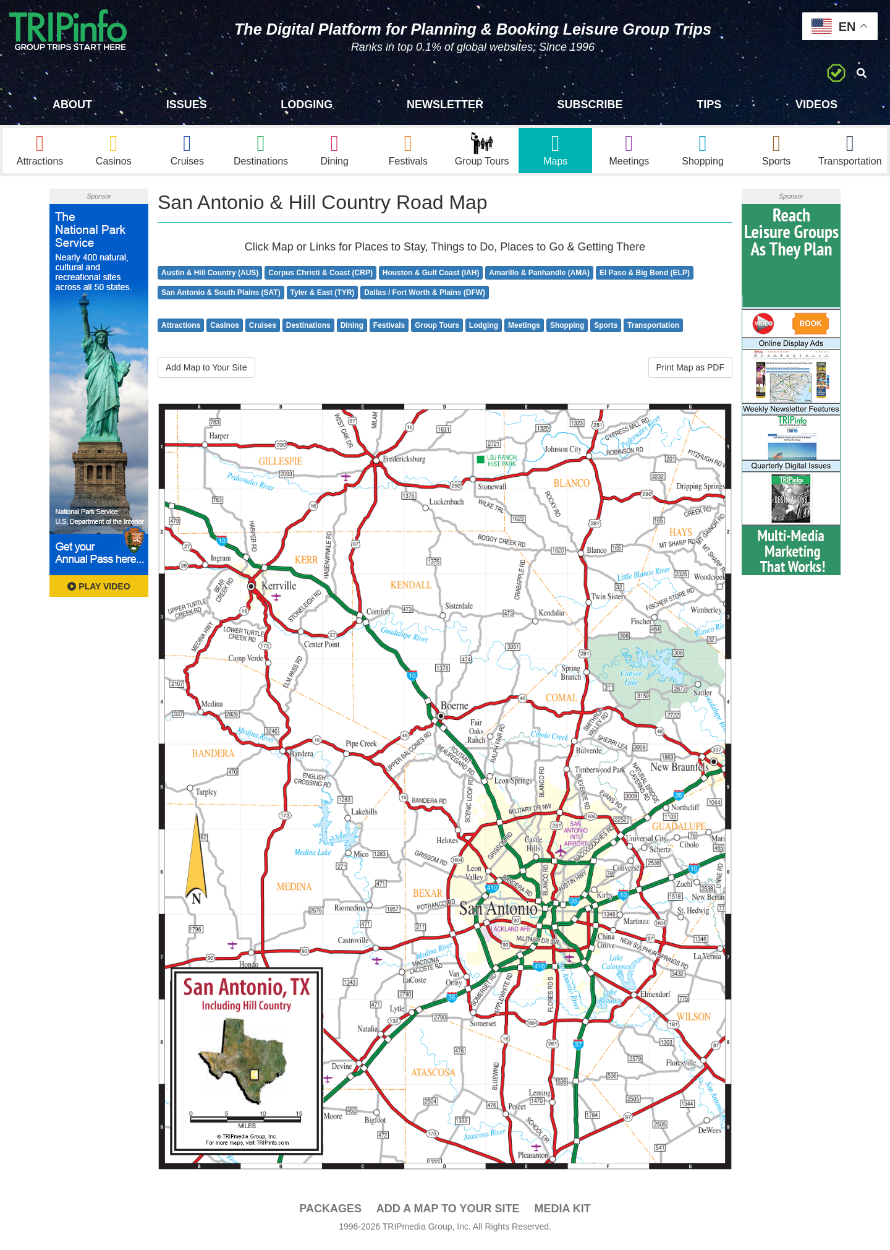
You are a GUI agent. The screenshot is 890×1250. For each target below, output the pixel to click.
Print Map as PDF (690, 372)
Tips (709, 104)
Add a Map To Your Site (448, 1213)
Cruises (262, 330)
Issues (186, 104)
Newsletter (445, 104)
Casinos (224, 330)
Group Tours (437, 330)
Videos (816, 104)
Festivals (389, 330)
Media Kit (562, 1213)
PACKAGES (330, 1213)
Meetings (524, 330)
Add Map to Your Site (206, 372)
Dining (352, 330)
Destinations (308, 330)
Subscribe (590, 104)
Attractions (180, 330)
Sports (605, 330)
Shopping (567, 330)
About (72, 104)
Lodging (307, 104)
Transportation (653, 330)
